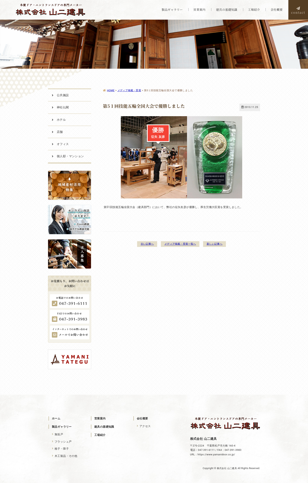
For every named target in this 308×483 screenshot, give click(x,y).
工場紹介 (100, 434)
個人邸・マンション (70, 156)
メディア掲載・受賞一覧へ (180, 243)
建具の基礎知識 (104, 426)
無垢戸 (59, 434)
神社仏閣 (63, 107)
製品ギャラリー (62, 426)
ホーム (56, 418)
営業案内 (100, 418)
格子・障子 (62, 448)
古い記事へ (143, 243)
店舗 (60, 132)
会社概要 (142, 418)
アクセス (145, 426)
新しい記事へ (218, 243)
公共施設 (63, 95)
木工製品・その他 (66, 455)
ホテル (61, 119)
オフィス (63, 144)
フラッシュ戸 (63, 441)
